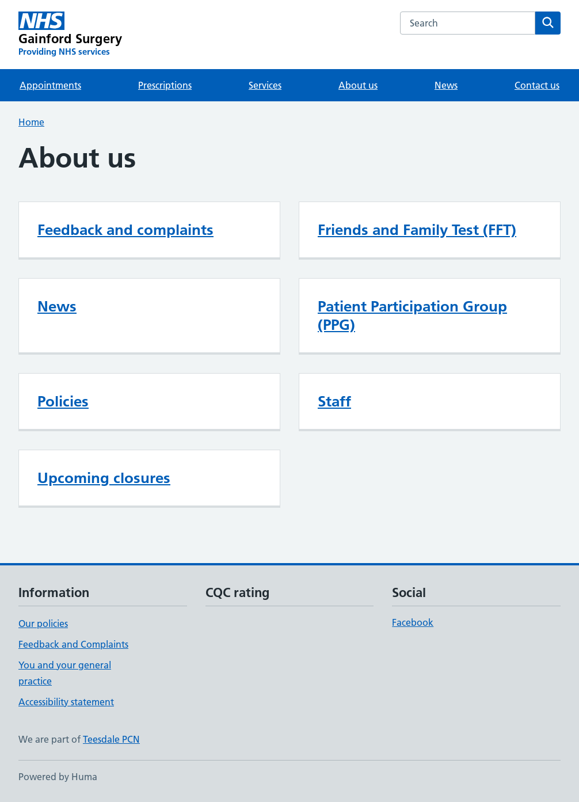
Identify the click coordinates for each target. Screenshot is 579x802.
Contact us (537, 85)
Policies (63, 401)
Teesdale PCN (111, 739)
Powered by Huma (57, 776)
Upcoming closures (103, 478)
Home (31, 122)
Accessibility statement (66, 702)
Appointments (50, 85)
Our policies (43, 623)
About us (358, 85)
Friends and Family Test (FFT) (417, 230)
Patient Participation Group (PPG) (412, 315)
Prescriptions (165, 85)
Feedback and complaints (125, 230)
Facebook (412, 622)
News (446, 85)
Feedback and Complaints (73, 644)
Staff (334, 401)
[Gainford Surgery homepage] (70, 35)
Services (265, 85)
